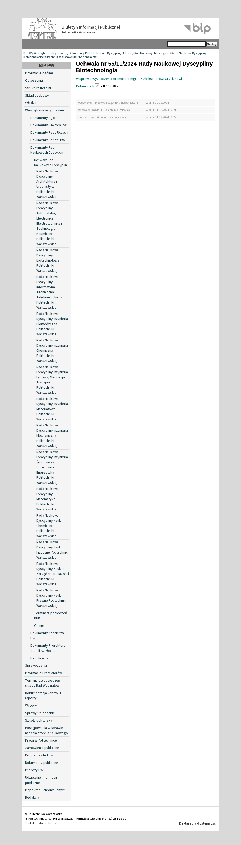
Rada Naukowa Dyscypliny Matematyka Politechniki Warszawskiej (47, 499)
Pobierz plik (85, 86)
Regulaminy (39, 658)
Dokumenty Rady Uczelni (49, 132)
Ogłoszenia (34, 80)
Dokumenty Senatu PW (47, 140)
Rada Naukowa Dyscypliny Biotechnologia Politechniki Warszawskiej (47, 260)
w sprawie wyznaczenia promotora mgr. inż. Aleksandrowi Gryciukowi (129, 78)
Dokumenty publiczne (41, 762)
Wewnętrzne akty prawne (50, 53)
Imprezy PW (34, 770)
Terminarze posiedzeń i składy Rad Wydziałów (43, 683)
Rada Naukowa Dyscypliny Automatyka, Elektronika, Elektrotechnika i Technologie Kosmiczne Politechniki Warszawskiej (49, 224)
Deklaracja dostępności (198, 823)
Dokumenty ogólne (44, 117)
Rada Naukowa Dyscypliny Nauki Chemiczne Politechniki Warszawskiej (49, 526)
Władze (31, 103)
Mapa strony (47, 823)
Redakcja (32, 797)
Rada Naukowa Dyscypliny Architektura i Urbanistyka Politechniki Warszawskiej (47, 184)
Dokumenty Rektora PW (48, 125)
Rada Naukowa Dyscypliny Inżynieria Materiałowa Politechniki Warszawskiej (52, 409)
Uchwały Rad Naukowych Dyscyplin (145, 53)
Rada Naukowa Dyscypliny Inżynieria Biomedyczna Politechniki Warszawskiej (52, 324)
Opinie (39, 625)
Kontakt (30, 823)
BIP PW (27, 53)
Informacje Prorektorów (43, 673)
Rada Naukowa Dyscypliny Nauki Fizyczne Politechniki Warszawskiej (52, 550)
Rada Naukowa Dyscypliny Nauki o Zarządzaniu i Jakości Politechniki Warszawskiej (52, 574)
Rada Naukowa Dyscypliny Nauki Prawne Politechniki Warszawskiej (51, 598)
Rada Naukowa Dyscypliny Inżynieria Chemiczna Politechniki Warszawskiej (52, 350)
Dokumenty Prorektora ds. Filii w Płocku (48, 648)
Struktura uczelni (38, 88)
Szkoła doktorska (38, 720)
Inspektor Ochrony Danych (45, 790)
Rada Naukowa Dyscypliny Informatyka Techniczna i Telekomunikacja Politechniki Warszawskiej (49, 292)
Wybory (31, 705)
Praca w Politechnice (41, 740)
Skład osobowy (37, 95)
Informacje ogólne (39, 73)
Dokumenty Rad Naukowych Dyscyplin (94, 53)
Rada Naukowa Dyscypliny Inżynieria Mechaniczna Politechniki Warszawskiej (52, 435)
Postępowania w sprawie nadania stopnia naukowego (46, 730)
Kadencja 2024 (89, 57)
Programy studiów (39, 755)
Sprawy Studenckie (40, 713)
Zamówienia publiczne (42, 747)
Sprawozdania (36, 665)
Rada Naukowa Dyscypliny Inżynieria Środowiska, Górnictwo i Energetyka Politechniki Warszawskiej (52, 467)
